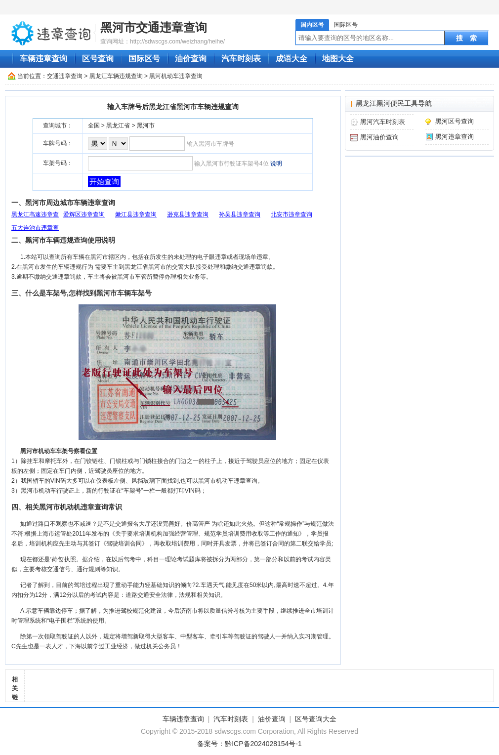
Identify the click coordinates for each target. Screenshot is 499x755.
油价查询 (191, 58)
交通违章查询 (65, 76)
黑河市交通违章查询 (153, 27)
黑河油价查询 (379, 137)
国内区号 (312, 24)
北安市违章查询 (291, 214)
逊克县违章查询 (187, 214)
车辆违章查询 (43, 58)
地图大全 (338, 58)
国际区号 (346, 24)
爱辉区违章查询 (84, 214)
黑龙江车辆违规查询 (116, 76)
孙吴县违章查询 (239, 214)
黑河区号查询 (454, 121)
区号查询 (98, 58)
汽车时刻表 (241, 58)
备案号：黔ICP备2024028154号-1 (249, 744)
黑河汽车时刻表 (382, 122)
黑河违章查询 (454, 136)
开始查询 (104, 181)
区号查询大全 (315, 719)
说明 (276, 163)
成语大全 (291, 58)
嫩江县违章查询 (136, 214)
